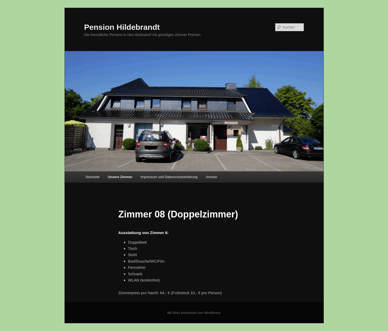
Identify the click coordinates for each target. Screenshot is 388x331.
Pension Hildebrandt (122, 27)
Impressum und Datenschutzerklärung (168, 177)
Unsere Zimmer (120, 177)
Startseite (93, 177)
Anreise (211, 177)
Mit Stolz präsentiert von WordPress (194, 313)
